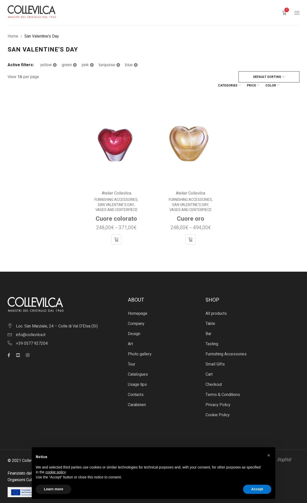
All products (216, 304)
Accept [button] (257, 489)
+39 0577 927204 (32, 334)
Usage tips (137, 375)
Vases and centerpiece (116, 200)
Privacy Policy (218, 395)
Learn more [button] (53, 489)
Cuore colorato (116, 209)
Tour (131, 355)
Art (130, 334)
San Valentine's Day (116, 195)
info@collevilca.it (30, 325)
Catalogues (138, 365)
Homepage (137, 304)
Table (210, 314)
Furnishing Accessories (116, 190)
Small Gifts (215, 355)
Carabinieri (137, 395)
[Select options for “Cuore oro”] (190, 230)
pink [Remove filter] (85, 65)
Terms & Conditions (223, 385)
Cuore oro (190, 209)
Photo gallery (139, 345)
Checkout (214, 375)
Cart (209, 365)
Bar (208, 324)
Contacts (136, 385)
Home (13, 36)
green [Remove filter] (67, 65)
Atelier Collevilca (116, 183)
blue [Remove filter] (129, 65)
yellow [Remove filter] (46, 65)
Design (134, 324)
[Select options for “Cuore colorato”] (116, 230)
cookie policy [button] (55, 472)
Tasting (212, 334)
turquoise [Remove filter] (107, 65)
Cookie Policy (218, 405)
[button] (269, 455)
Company (136, 314)
